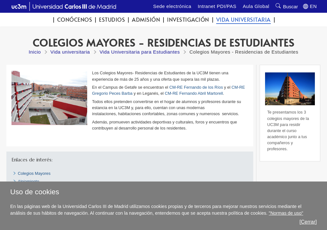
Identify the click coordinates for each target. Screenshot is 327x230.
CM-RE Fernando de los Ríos (196, 87)
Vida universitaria (243, 19)
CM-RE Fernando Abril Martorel (193, 93)
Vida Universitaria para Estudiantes (140, 52)
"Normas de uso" (286, 213)
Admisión (146, 19)
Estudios (112, 19)
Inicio (35, 52)
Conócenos (74, 19)
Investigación (188, 19)
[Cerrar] (308, 222)
